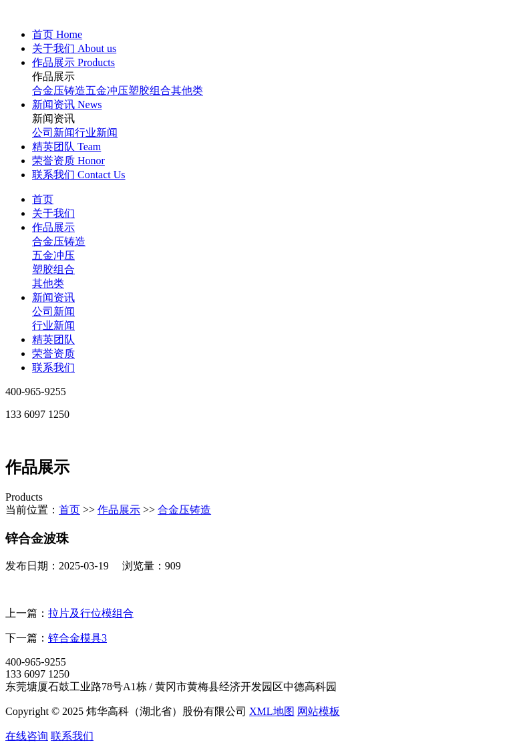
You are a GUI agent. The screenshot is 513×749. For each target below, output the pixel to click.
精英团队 (53, 339)
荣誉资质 (53, 353)
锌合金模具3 (77, 638)
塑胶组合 (149, 90)
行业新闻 (96, 132)
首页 (42, 199)
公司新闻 (53, 132)
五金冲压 (107, 90)
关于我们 (53, 213)
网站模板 (318, 711)
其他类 (187, 90)
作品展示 (53, 227)
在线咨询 (26, 736)
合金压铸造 (59, 90)
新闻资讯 (53, 297)
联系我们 (53, 367)
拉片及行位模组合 (91, 613)
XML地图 (272, 711)
